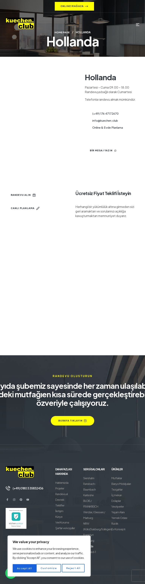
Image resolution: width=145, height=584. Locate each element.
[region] (49, 556)
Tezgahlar (117, 489)
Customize (25, 568)
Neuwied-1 (89, 540)
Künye (58, 516)
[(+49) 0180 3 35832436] (8, 488)
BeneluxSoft (112, 576)
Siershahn (88, 478)
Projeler (59, 488)
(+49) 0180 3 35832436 (28, 488)
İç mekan (116, 495)
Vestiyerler (117, 506)
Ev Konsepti (118, 529)
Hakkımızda (61, 482)
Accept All (73, 568)
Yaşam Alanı (117, 512)
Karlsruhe (88, 489)
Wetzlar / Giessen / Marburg (94, 503)
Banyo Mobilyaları (121, 483)
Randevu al (61, 493)
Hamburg (88, 529)
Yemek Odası (119, 517)
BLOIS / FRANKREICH (95, 495)
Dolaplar (116, 500)
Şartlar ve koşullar (65, 528)
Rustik (114, 523)
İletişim (59, 510)
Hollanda (88, 534)
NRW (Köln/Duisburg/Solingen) (97, 514)
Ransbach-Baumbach (95, 483)
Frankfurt (88, 523)
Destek (59, 499)
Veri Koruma (62, 522)
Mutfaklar (116, 478)
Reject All (50, 568)
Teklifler (59, 505)
